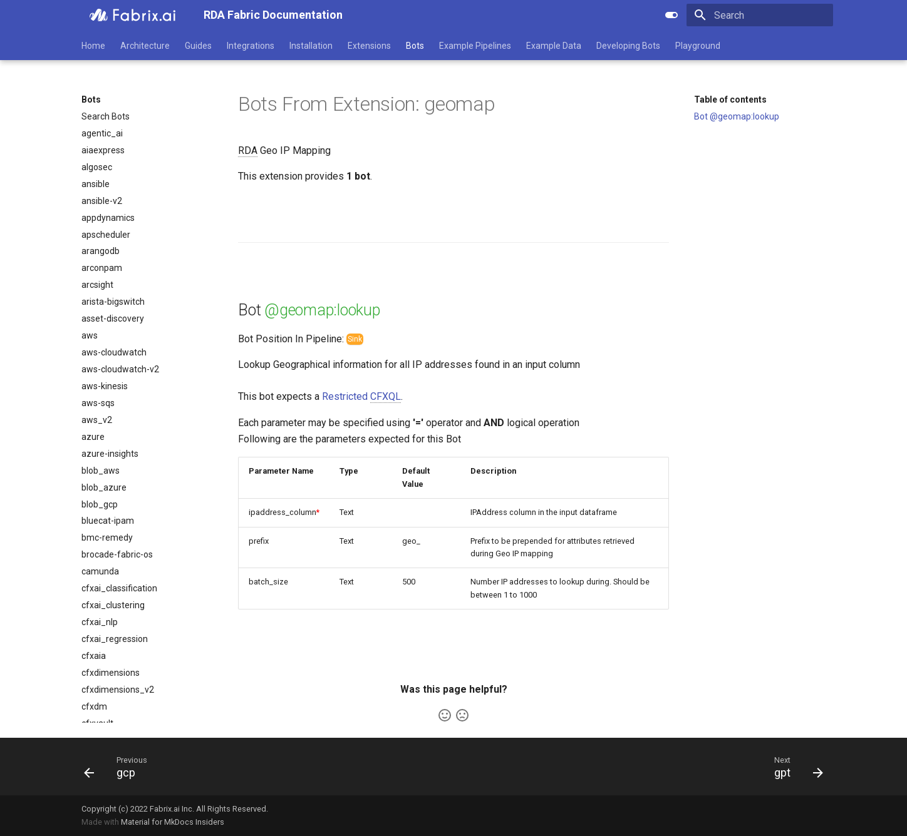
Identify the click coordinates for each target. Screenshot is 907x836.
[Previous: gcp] (114, 766)
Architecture (145, 46)
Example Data (553, 46)
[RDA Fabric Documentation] (132, 15)
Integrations (250, 46)
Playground (697, 46)
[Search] (760, 15)
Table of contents (730, 99)
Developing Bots (628, 46)
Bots (415, 46)
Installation (311, 46)
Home (93, 46)
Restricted (361, 396)
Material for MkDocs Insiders (172, 822)
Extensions (369, 46)
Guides (198, 46)
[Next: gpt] (794, 766)
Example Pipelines (475, 46)
